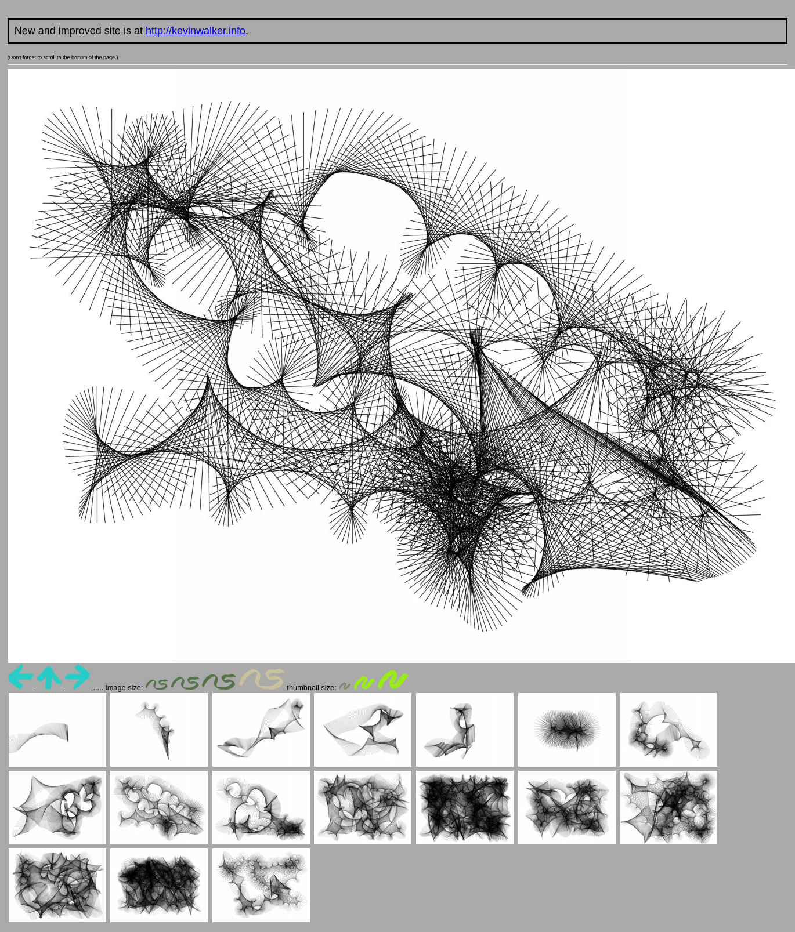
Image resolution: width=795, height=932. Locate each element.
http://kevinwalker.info (195, 31)
